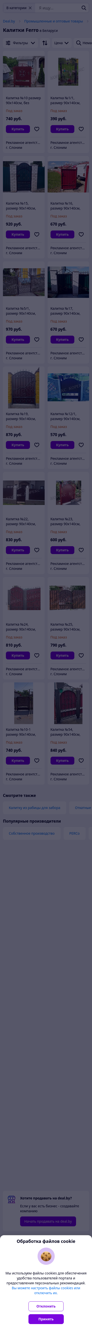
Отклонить (46, 1306)
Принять (46, 1319)
